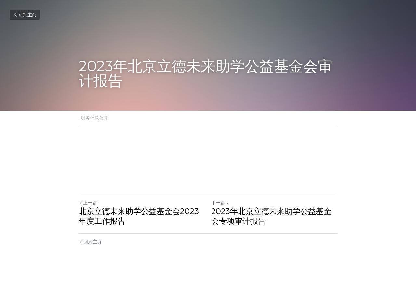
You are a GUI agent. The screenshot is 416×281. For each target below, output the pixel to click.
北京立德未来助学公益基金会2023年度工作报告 (139, 216)
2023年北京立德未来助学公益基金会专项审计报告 (271, 216)
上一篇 (88, 203)
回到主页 (24, 15)
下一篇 (220, 203)
